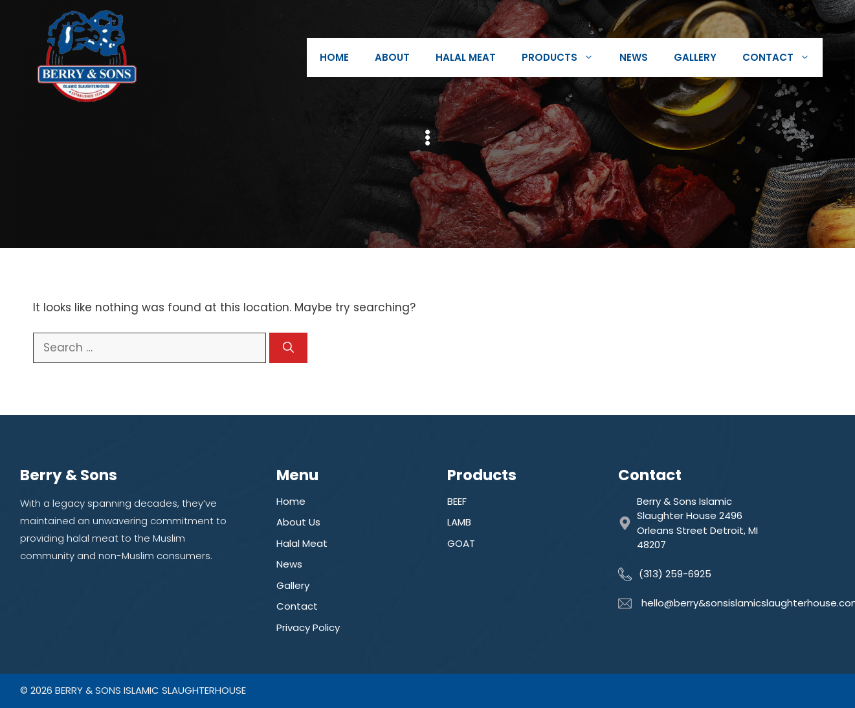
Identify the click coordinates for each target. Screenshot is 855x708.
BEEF (457, 501)
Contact (782, 57)
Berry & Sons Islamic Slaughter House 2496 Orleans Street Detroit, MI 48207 (697, 523)
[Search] (288, 348)
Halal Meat (466, 57)
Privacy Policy (308, 627)
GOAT (461, 543)
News (633, 57)
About (392, 57)
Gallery (695, 57)
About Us (298, 522)
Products (564, 57)
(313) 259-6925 (675, 574)
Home (334, 57)
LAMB (459, 522)
